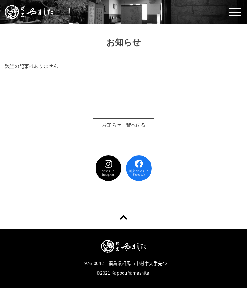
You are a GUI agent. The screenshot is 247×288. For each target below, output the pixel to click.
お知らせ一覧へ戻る (123, 124)
